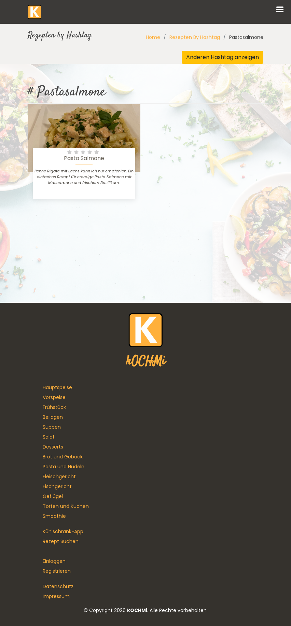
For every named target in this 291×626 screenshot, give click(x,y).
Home (153, 37)
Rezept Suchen (61, 541)
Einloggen (54, 561)
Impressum (56, 596)
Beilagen (53, 417)
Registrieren (57, 571)
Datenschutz (58, 586)
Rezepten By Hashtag (194, 37)
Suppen (52, 427)
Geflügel (53, 496)
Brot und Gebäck (63, 456)
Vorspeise (54, 397)
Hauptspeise (57, 387)
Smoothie (54, 516)
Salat (49, 436)
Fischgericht (57, 486)
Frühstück (54, 407)
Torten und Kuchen (66, 506)
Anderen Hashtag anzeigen (222, 57)
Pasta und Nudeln (63, 466)
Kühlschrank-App (63, 531)
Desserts (53, 446)
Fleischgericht (59, 476)
